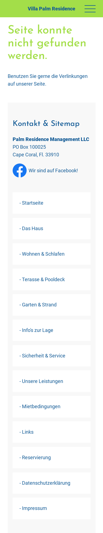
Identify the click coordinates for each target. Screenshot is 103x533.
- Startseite (31, 203)
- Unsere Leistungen (41, 381)
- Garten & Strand (38, 305)
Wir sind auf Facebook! (45, 170)
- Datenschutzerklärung (45, 483)
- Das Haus (31, 228)
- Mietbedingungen (40, 406)
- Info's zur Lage (36, 330)
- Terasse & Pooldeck (42, 279)
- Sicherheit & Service (42, 356)
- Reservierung (35, 457)
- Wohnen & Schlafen (42, 254)
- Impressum (33, 508)
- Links (27, 432)
